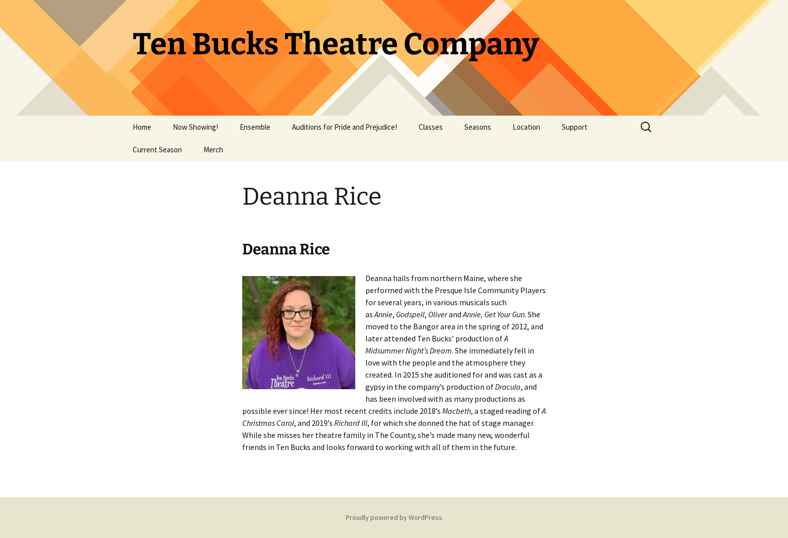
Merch (213, 149)
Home (142, 127)
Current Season (157, 149)
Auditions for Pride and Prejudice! (344, 127)
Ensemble (255, 127)
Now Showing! (195, 127)
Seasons (477, 127)
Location (526, 127)
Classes (431, 127)
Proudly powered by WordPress (394, 517)
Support (574, 127)
